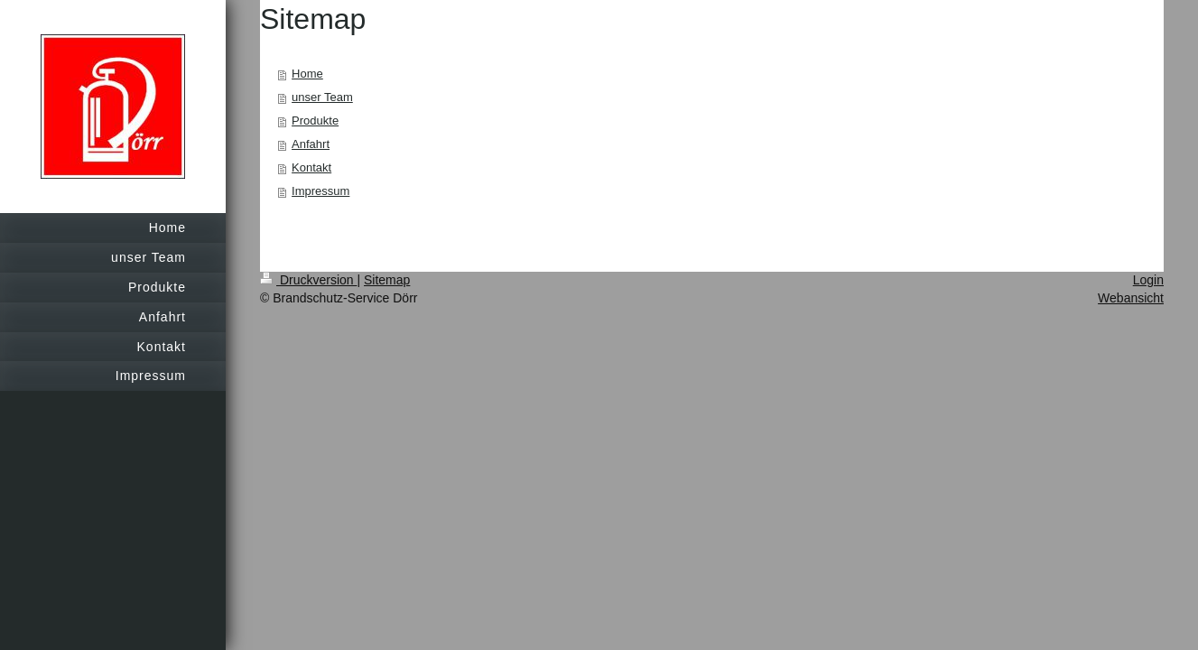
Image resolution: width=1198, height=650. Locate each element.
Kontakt (311, 167)
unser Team (322, 97)
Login (1148, 280)
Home (307, 73)
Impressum (320, 191)
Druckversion (308, 280)
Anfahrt (311, 144)
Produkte (315, 120)
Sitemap (387, 280)
